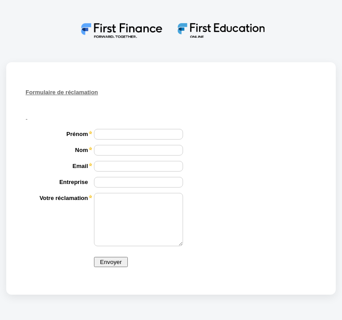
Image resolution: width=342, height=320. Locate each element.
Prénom (77, 134)
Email (80, 166)
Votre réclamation (64, 198)
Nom (81, 150)
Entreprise (73, 182)
